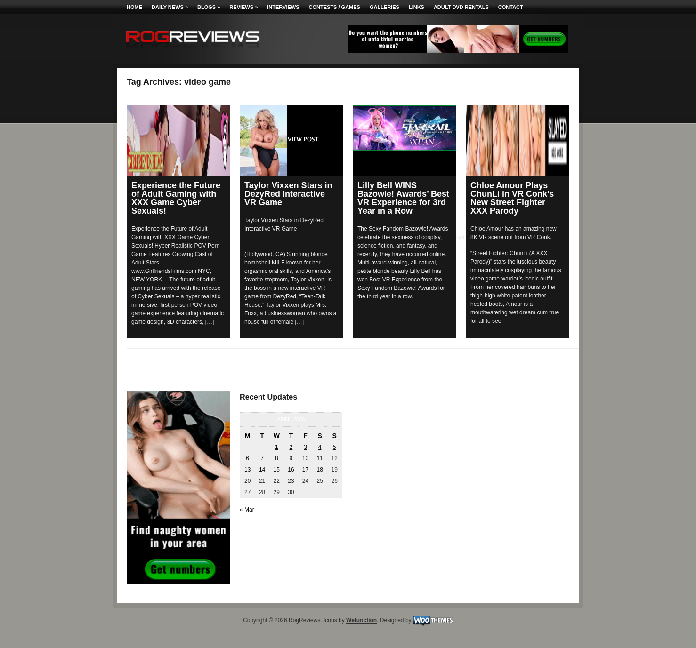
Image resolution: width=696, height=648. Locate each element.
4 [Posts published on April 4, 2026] (320, 447)
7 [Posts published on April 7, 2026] (262, 458)
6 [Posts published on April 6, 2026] (247, 458)
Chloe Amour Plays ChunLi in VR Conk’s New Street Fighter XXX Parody (512, 198)
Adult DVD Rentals (461, 7)
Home (134, 7)
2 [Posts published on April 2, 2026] (291, 447)
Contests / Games (334, 7)
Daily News (170, 7)
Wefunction (361, 620)
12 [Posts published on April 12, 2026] (334, 458)
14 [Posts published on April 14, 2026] (262, 469)
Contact (510, 7)
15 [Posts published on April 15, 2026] (277, 469)
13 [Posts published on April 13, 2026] (247, 469)
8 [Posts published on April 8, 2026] (276, 458)
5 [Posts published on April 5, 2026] (334, 447)
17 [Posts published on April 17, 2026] (305, 469)
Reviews (243, 7)
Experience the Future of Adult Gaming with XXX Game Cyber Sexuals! (175, 198)
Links (416, 7)
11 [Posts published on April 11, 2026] (319, 458)
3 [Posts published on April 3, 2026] (305, 447)
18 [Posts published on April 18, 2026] (319, 469)
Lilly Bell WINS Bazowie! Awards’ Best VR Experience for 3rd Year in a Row (403, 198)
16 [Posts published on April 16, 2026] (291, 469)
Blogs (208, 7)
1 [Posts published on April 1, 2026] (276, 447)
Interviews (283, 7)
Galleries (384, 7)
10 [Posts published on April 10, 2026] (305, 458)
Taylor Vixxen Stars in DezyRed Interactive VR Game (288, 194)
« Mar (247, 509)
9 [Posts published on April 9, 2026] (291, 458)
